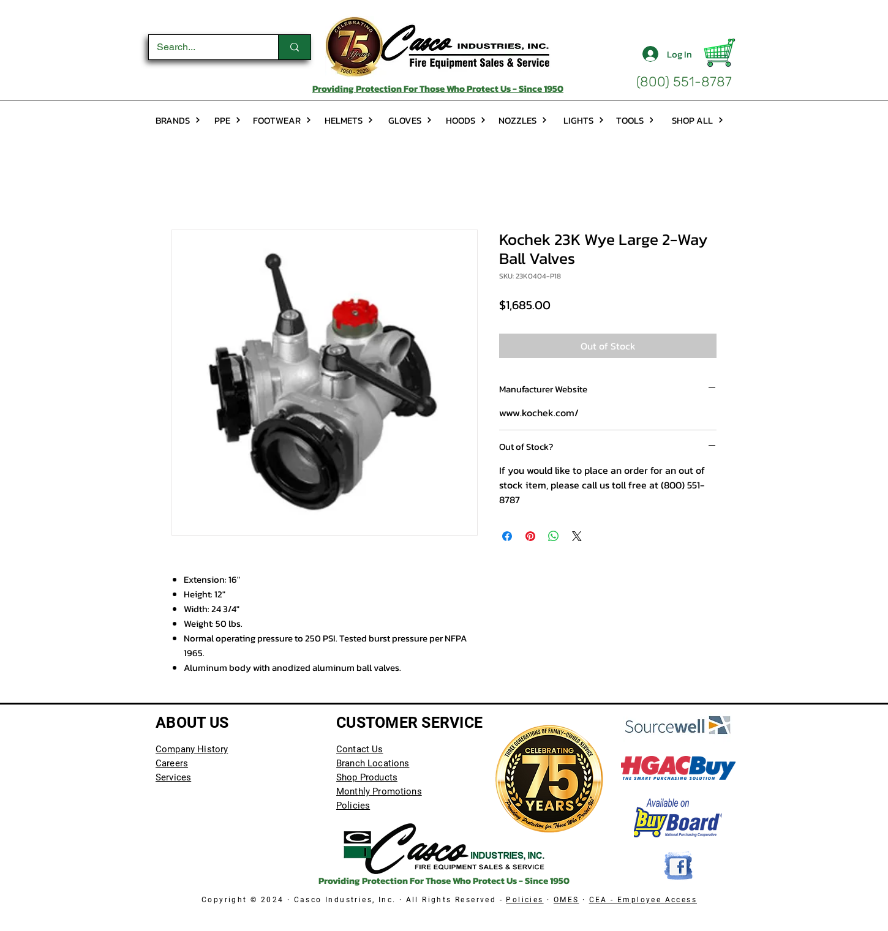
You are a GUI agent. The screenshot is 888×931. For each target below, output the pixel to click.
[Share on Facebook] (507, 536)
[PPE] (227, 120)
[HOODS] (466, 120)
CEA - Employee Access (643, 899)
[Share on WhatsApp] (553, 536)
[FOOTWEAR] (282, 120)
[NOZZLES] (522, 120)
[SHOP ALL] (697, 120)
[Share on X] (577, 536)
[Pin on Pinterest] (530, 536)
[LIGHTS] (583, 120)
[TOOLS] (635, 120)
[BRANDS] (178, 120)
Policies (524, 899)
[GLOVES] (410, 120)
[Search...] (204, 47)
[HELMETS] (348, 120)
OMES (566, 899)
